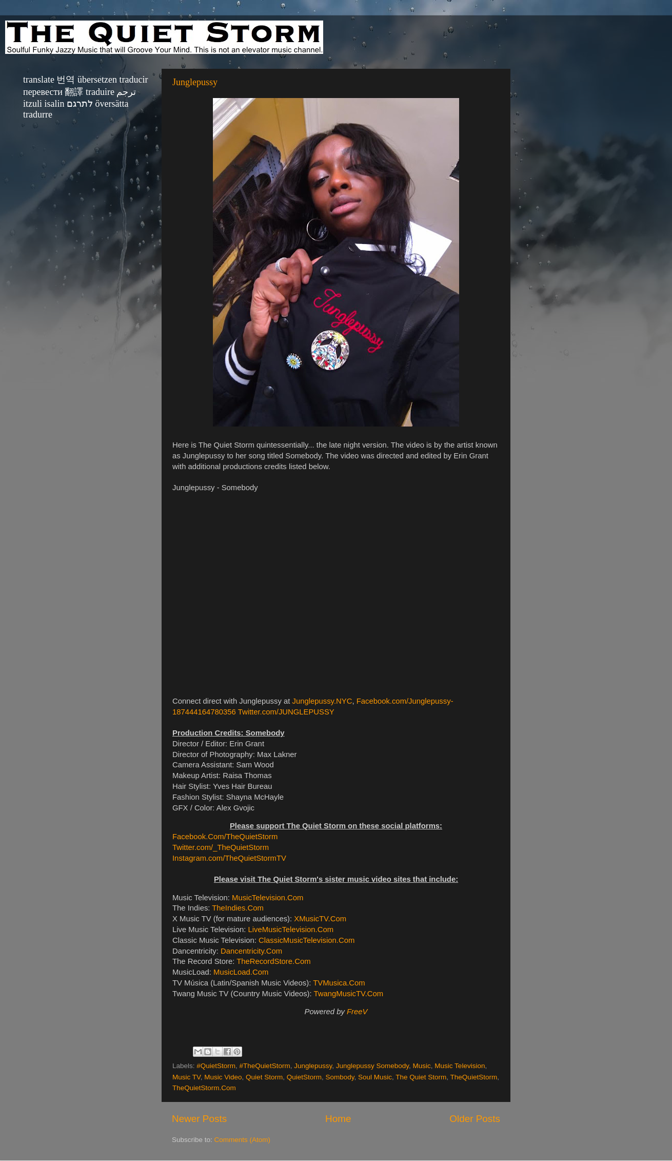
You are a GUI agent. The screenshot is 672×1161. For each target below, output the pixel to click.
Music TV (186, 1077)
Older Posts (474, 1118)
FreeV (357, 1012)
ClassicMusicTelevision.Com (306, 940)
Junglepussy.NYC (322, 701)
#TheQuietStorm (265, 1066)
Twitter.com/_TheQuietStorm (220, 847)
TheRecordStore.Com (273, 961)
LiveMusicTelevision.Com (290, 929)
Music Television (459, 1066)
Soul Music (375, 1077)
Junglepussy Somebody (372, 1066)
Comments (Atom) (242, 1140)
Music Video (223, 1077)
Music (422, 1066)
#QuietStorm (215, 1066)
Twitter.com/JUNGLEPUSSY (286, 712)
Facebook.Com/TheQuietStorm (225, 837)
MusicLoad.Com (240, 972)
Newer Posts (199, 1118)
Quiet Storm (264, 1077)
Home (338, 1118)
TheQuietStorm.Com (204, 1088)
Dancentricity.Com (251, 951)
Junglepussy (195, 82)
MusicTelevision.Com (267, 898)
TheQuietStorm (474, 1077)
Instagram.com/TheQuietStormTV (229, 858)
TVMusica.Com (339, 983)
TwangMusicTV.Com (349, 994)
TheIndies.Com (238, 908)
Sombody (339, 1077)
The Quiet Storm (421, 1077)
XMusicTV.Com (320, 919)
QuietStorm (304, 1077)
